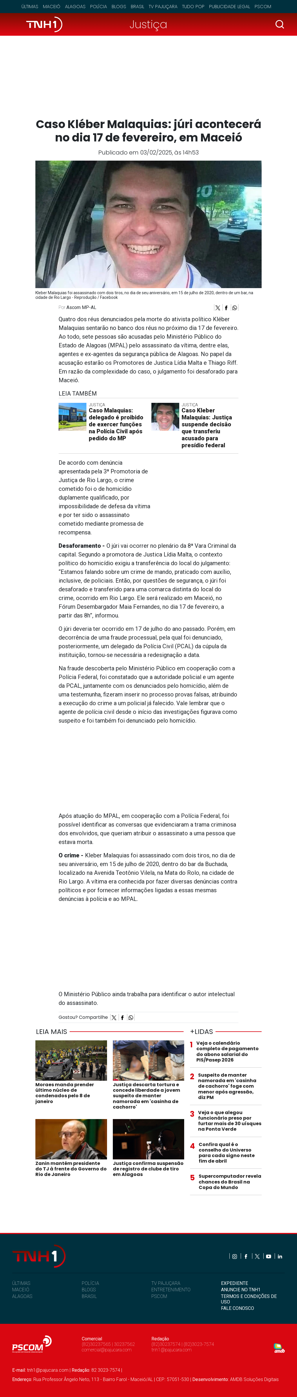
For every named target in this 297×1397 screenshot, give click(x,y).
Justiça (148, 24)
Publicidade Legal (229, 6)
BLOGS (89, 1289)
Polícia (98, 6)
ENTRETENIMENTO (171, 1289)
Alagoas (75, 6)
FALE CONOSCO (237, 1308)
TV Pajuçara (163, 6)
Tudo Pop (193, 6)
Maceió (51, 6)
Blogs (119, 6)
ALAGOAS (22, 1296)
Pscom (263, 6)
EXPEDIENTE (234, 1283)
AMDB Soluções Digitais (254, 1379)
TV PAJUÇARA (165, 1283)
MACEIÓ (20, 1289)
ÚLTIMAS (21, 1283)
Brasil (137, 6)
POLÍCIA (90, 1283)
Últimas (29, 6)
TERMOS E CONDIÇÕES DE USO (249, 1299)
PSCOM (159, 1296)
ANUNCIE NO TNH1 (240, 1289)
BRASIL (89, 1296)
